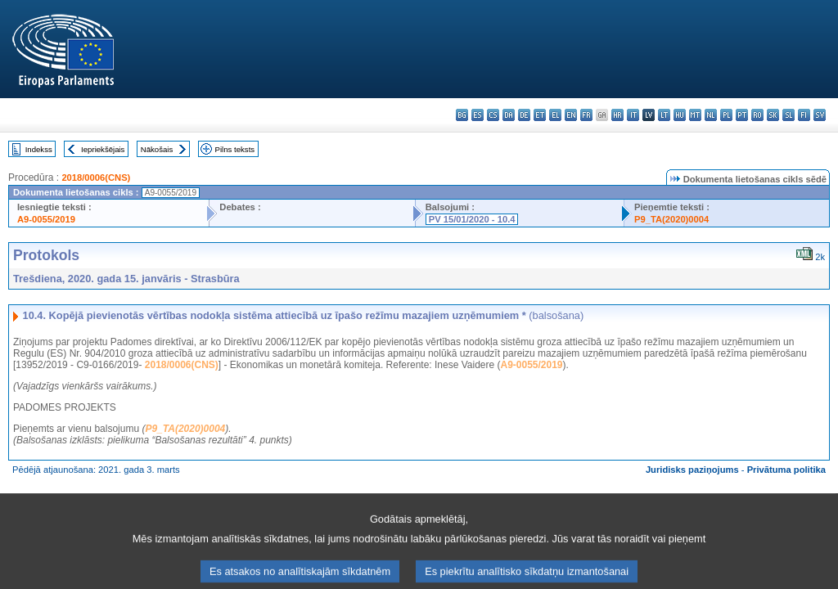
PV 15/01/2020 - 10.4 (472, 219)
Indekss (38, 149)
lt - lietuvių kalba (664, 115)
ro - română (757, 115)
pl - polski (726, 115)
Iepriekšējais (102, 149)
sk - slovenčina (773, 115)
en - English (571, 115)
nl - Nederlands (711, 115)
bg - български (462, 115)
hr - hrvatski (617, 115)
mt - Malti (695, 115)
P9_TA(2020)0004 (671, 219)
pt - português (742, 115)
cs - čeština (493, 115)
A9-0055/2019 (46, 219)
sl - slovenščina (788, 115)
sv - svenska (819, 115)
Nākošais (157, 149)
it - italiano (633, 115)
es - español (477, 115)
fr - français (586, 115)
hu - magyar (680, 115)
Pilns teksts (235, 149)
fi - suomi (804, 115)
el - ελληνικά (555, 115)
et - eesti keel (540, 115)
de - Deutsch (524, 115)
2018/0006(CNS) (95, 177)
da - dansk (508, 115)
